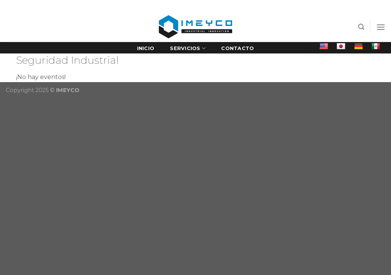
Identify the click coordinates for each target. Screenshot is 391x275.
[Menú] (380, 27)
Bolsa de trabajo (343, 5)
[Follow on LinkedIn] (68, 6)
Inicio (146, 48)
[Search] (361, 26)
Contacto (237, 48)
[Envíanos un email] (61, 6)
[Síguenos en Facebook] (54, 6)
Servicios (187, 48)
